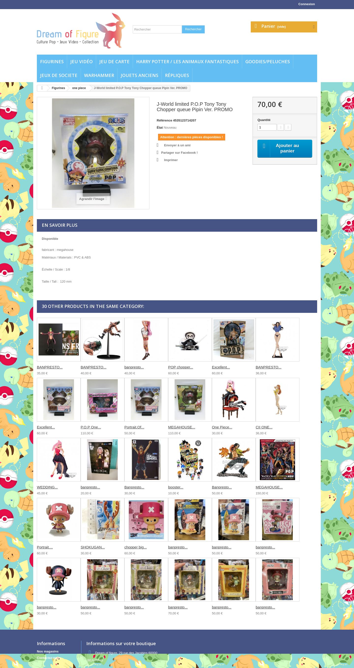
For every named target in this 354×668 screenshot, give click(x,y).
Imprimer (171, 160)
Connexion (306, 4)
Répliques (177, 75)
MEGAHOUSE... (181, 427)
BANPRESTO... (50, 367)
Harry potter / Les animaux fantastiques (187, 61)
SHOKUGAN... (93, 547)
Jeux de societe (58, 75)
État (160, 127)
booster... (175, 487)
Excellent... (221, 367)
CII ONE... (264, 427)
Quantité (263, 120)
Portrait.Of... (134, 427)
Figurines (52, 61)
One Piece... (222, 427)
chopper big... (135, 547)
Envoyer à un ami (177, 145)
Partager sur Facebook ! (179, 152)
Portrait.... (45, 547)
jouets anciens (139, 75)
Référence (164, 120)
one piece (79, 88)
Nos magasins (48, 651)
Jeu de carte (114, 61)
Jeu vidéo (81, 61)
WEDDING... (47, 487)
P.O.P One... (91, 427)
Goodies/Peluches (267, 61)
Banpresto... (134, 487)
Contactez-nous (49, 658)
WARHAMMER (99, 75)
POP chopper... (180, 367)
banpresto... (134, 367)
